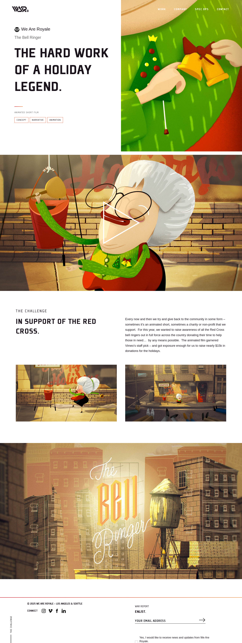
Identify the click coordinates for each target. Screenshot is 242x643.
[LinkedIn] (64, 611)
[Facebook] (57, 611)
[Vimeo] (50, 611)
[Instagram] (44, 611)
